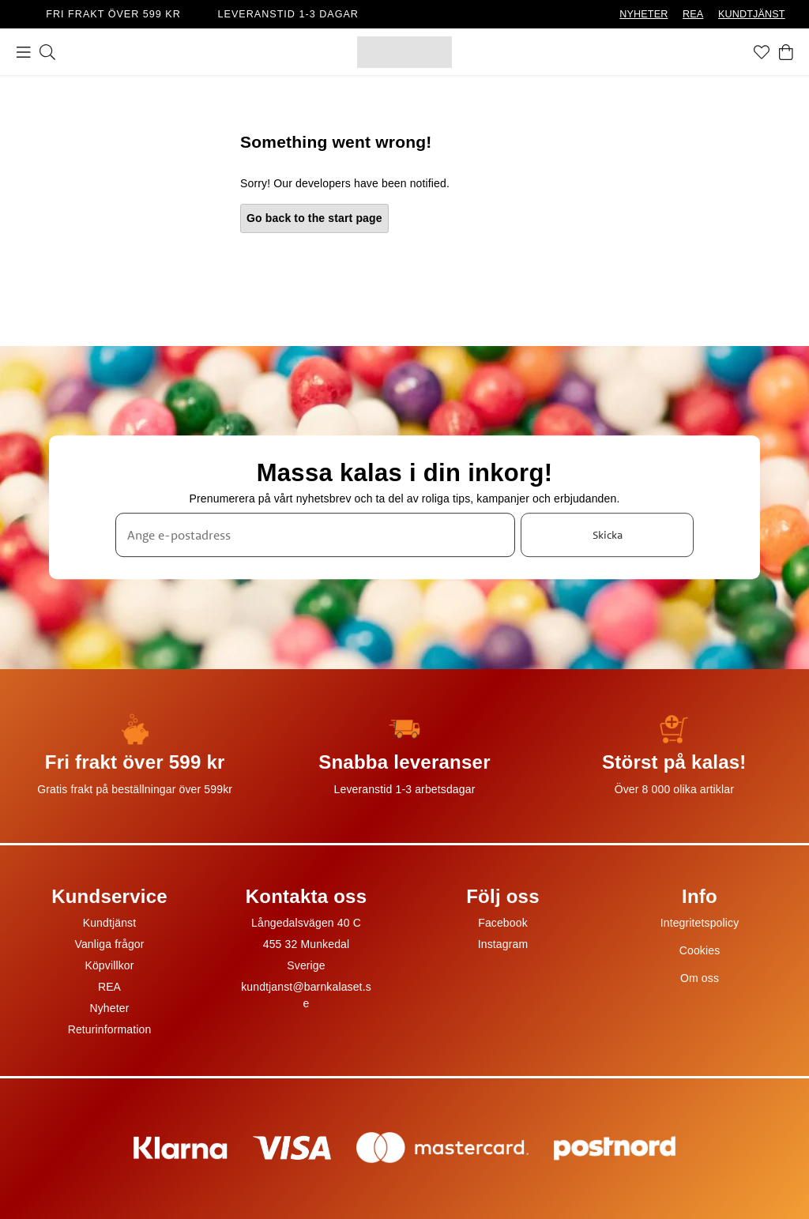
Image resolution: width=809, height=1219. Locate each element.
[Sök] (47, 52)
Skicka (608, 535)
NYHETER (643, 14)
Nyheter (109, 1008)
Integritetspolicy (699, 922)
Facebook (503, 922)
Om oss (699, 978)
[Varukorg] (786, 52)
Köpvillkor (109, 965)
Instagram (503, 944)
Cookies (700, 950)
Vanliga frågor (109, 944)
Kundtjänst (110, 922)
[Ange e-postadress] (315, 535)
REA (693, 14)
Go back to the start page (314, 218)
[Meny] (24, 52)
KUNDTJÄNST (751, 14)
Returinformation (110, 1029)
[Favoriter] (761, 52)
